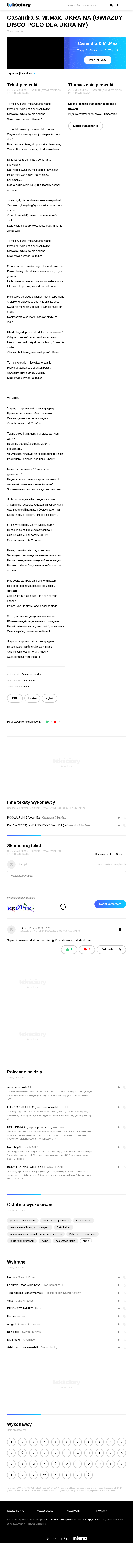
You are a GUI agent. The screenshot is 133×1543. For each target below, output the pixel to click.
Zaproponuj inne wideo (21, 73)
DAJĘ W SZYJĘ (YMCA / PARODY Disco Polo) (35, 825)
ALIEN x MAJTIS (28, 1147)
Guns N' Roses (26, 1277)
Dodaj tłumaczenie (85, 125)
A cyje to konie (16, 1324)
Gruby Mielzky (48, 1347)
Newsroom (73, 1510)
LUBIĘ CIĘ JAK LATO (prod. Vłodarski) (31, 1107)
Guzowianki (32, 1324)
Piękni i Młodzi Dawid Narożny (62, 1292)
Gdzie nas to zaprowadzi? (23, 1347)
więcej (86, 1240)
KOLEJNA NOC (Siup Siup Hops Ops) (29, 1127)
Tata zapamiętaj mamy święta (25, 1292)
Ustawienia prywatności (89, 1519)
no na (21, 1316)
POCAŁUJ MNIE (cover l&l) (23, 817)
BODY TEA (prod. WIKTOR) (24, 1167)
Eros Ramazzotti (52, 1285)
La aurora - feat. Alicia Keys (24, 1285)
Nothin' (11, 1277)
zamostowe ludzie (65, 1241)
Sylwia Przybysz (30, 1331)
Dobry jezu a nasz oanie (82, 1234)
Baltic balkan (63, 1227)
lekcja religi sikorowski (22, 1241)
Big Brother (14, 1339)
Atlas (10, 1300)
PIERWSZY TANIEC (20, 1308)
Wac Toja (58, 1127)
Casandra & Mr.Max (54, 817)
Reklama (101, 1510)
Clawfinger (28, 1339)
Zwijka (44, 1241)
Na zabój (12, 1147)
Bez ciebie (13, 1331)
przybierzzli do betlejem (23, 1220)
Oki (30, 1087)
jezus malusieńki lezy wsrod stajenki (29, 1227)
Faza (37, 1308)
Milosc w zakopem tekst (56, 1220)
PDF (15, 698)
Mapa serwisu (45, 1510)
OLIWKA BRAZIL (52, 1167)
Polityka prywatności (68, 1519)
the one (12, 1316)
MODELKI (61, 1107)
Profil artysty (97, 60)
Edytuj (32, 698)
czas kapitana (83, 1220)
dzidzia (25, 686)
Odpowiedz (111, 949)
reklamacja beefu (17, 1087)
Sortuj (121, 854)
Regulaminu (52, 1519)
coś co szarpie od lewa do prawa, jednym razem (36, 1234)
